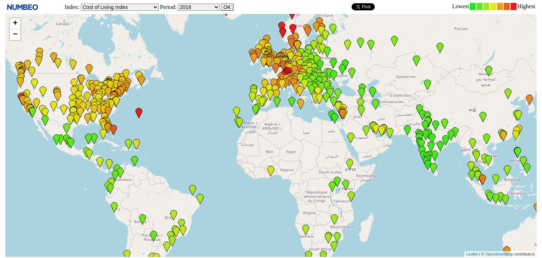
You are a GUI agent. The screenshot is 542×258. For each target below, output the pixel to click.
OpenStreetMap (499, 254)
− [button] (15, 34)
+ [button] (15, 23)
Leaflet (472, 254)
